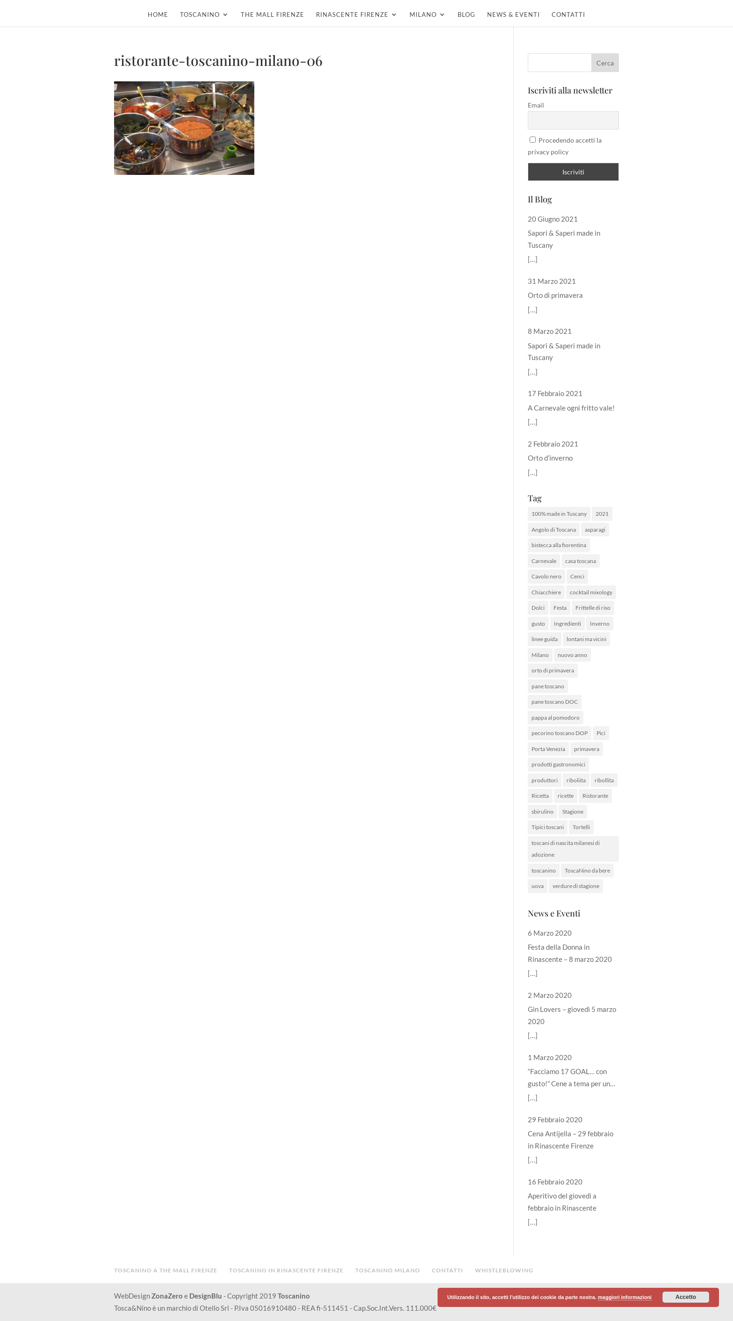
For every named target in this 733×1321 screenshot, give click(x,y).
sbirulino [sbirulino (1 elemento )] (542, 811)
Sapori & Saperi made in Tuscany (564, 239)
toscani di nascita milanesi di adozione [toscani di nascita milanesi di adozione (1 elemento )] (566, 849)
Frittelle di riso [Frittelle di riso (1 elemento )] (593, 607)
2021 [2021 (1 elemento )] (602, 513)
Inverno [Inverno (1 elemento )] (600, 623)
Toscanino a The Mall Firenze (165, 1270)
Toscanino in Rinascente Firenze (286, 1270)
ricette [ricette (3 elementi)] (566, 795)
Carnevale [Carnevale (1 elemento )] (544, 560)
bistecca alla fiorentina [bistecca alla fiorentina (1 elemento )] (559, 545)
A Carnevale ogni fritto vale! (571, 408)
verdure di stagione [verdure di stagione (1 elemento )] (576, 885)
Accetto (686, 1297)
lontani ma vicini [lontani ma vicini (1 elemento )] (586, 638)
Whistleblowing (504, 1270)
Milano (423, 14)
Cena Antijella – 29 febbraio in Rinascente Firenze (570, 1139)
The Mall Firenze (272, 14)
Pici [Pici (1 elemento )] (600, 732)
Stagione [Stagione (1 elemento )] (572, 811)
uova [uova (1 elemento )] (538, 885)
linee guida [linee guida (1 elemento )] (545, 638)
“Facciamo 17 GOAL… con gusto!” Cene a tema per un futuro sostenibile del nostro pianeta (571, 1078)
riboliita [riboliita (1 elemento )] (576, 780)
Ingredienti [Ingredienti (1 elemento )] (567, 623)
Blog (466, 14)
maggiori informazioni (625, 1297)
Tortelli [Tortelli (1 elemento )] (581, 826)
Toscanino (200, 14)
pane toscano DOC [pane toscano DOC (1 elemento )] (555, 701)
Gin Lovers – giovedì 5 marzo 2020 (572, 1015)
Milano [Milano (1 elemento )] (540, 654)
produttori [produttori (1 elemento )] (545, 780)
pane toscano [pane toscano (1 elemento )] (548, 686)
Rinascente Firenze (352, 14)
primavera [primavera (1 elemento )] (586, 748)
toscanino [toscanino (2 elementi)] (544, 870)
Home (158, 14)
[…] (533, 259)
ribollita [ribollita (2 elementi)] (604, 780)
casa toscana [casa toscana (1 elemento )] (580, 560)
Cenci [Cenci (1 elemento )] (577, 576)
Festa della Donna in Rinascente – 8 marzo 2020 (570, 953)
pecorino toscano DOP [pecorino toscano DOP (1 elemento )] (560, 732)
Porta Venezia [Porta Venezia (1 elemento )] (548, 748)
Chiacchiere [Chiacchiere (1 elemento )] (546, 592)
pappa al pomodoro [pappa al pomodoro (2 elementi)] (556, 717)
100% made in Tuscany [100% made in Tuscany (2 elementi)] (559, 513)
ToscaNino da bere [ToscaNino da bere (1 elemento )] (587, 870)
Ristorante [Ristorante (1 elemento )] (595, 795)
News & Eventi (513, 14)
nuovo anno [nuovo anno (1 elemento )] (572, 654)
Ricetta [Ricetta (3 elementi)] (540, 795)
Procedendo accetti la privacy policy (565, 146)
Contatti (568, 14)
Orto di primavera (555, 295)
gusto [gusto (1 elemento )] (538, 623)
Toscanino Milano (387, 1270)
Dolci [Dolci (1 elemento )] (538, 607)
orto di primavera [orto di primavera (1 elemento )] (553, 670)
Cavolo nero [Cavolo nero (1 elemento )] (546, 576)
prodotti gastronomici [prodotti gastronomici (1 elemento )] (558, 764)
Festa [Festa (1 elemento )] (560, 607)
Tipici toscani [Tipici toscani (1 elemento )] (548, 826)
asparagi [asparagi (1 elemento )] (595, 529)
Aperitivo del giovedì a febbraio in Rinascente (562, 1201)
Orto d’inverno (550, 458)
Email (536, 105)
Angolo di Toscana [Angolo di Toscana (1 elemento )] (554, 529)
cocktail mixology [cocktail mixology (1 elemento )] (591, 592)
